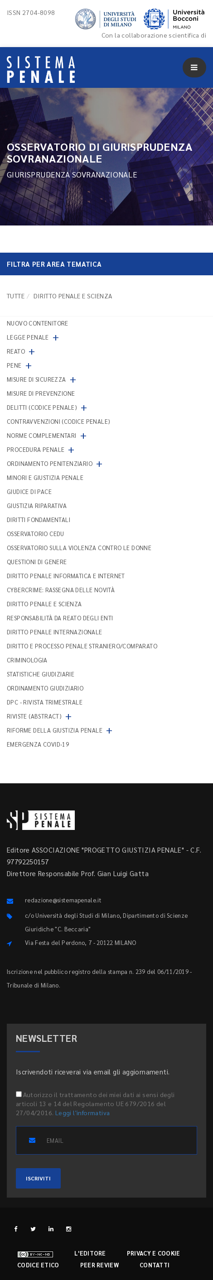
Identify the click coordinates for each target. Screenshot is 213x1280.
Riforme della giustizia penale (54, 730)
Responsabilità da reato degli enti (60, 618)
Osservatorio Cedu (35, 533)
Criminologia (27, 660)
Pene (14, 365)
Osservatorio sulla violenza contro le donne (79, 547)
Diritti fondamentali (38, 519)
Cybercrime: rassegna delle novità (61, 590)
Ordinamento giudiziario (45, 688)
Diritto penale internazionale (54, 632)
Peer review (99, 1265)
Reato (16, 351)
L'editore (90, 1253)
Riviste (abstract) (34, 716)
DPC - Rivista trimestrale (44, 702)
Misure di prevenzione (41, 393)
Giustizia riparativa (37, 505)
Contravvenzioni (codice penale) (58, 421)
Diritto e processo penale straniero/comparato (82, 646)
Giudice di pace (29, 491)
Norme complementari (42, 435)
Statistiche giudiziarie (40, 674)
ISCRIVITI (38, 1178)
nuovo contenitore (37, 323)
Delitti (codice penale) (42, 407)
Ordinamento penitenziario (49, 463)
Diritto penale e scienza (44, 604)
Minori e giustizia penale (45, 477)
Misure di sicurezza (36, 379)
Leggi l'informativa (82, 1112)
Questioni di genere (37, 562)
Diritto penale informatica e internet (66, 576)
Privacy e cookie (153, 1253)
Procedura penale (35, 449)
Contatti (154, 1265)
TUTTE (15, 296)
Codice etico (38, 1265)
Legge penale (28, 337)
